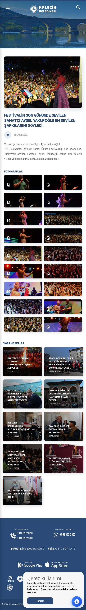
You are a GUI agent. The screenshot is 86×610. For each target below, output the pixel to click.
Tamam (40, 600)
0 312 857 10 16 (62, 548)
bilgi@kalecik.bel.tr (28, 548)
